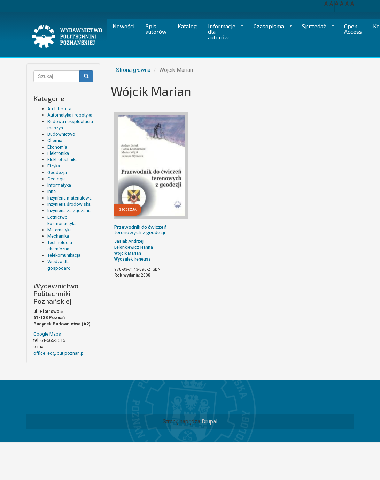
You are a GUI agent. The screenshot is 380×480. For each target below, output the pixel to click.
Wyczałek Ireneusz (132, 259)
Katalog (187, 26)
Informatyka (59, 185)
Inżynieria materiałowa (69, 198)
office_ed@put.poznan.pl (59, 353)
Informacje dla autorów (223, 31)
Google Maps (47, 334)
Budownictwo (61, 134)
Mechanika (58, 236)
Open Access (353, 29)
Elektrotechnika (62, 159)
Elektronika (58, 153)
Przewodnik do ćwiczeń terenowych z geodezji (140, 229)
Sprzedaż (315, 26)
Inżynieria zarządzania (69, 210)
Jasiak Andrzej (129, 241)
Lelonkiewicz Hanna (133, 247)
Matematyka (59, 229)
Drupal (209, 421)
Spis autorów (156, 29)
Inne (51, 191)
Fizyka (53, 165)
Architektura (59, 108)
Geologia (56, 178)
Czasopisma (270, 26)
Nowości (123, 26)
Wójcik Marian (127, 253)
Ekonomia (57, 147)
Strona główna (133, 70)
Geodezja (57, 172)
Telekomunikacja (63, 255)
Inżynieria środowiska (69, 204)
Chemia (54, 140)
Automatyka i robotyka (69, 115)
